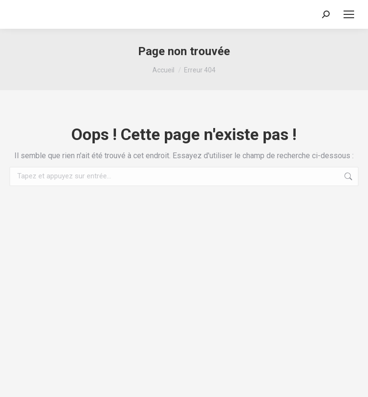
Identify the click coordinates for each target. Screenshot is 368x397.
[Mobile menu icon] (348, 14)
